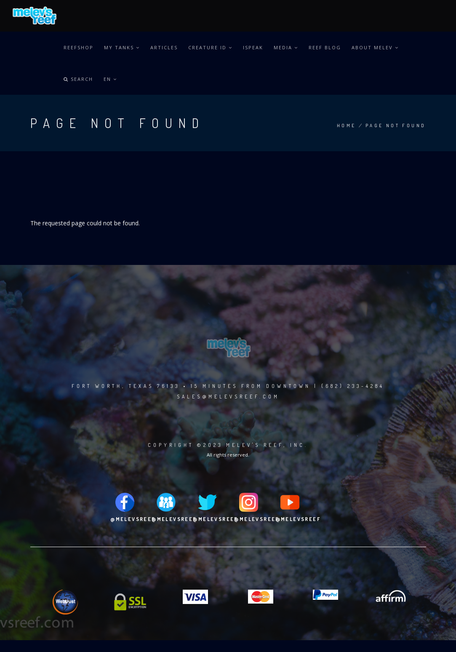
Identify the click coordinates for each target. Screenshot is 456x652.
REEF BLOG (325, 47)
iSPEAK (253, 47)
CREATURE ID (210, 47)
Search (78, 79)
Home (346, 125)
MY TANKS (122, 47)
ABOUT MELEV (375, 47)
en (110, 79)
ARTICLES (164, 47)
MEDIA (286, 47)
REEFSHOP (78, 47)
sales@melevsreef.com (228, 396)
